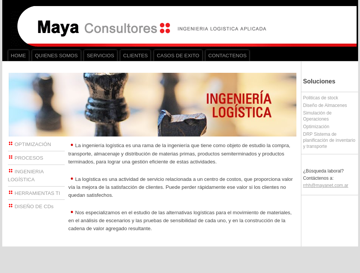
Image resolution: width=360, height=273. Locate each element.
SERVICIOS (100, 55)
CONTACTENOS (227, 55)
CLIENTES (135, 55)
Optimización (316, 126)
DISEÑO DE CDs (34, 206)
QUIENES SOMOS (56, 55)
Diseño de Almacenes (325, 105)
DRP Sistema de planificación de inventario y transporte (329, 140)
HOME (18, 55)
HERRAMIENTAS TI (37, 193)
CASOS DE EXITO (178, 55)
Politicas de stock (320, 97)
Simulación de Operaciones (317, 116)
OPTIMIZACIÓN (33, 144)
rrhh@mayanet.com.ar (326, 185)
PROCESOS (29, 158)
